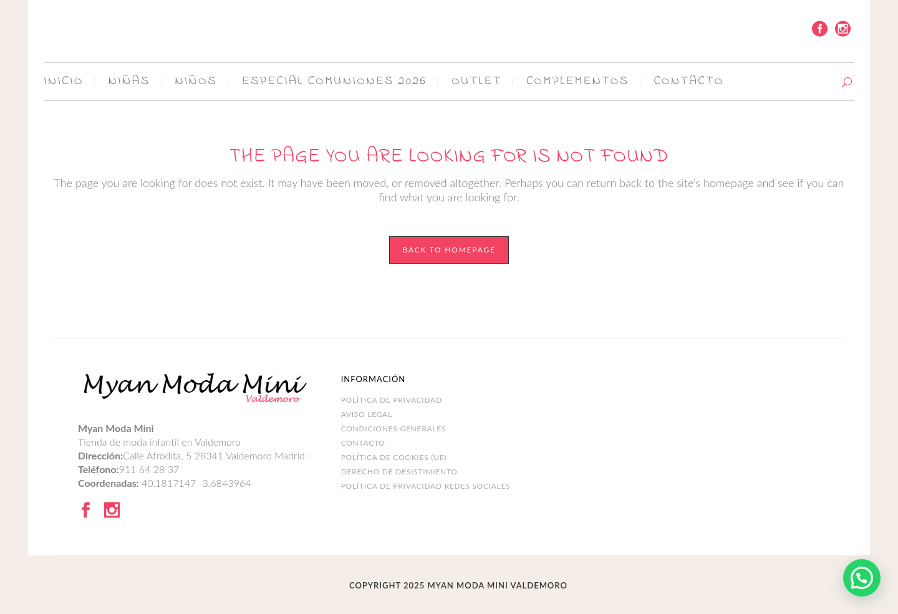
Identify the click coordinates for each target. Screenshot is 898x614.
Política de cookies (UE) (394, 457)
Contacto (363, 443)
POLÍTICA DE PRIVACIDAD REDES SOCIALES (426, 486)
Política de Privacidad (391, 400)
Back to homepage (448, 249)
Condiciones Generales (394, 428)
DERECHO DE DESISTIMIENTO (399, 471)
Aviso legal (366, 414)
